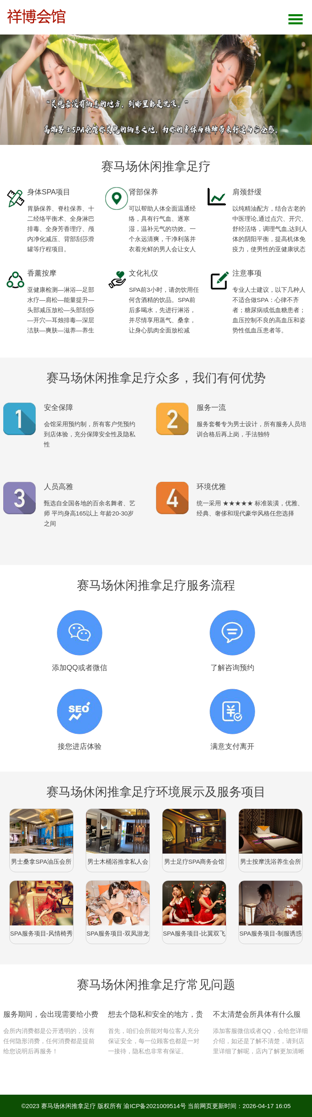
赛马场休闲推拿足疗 (68, 1105)
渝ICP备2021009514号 (155, 1105)
